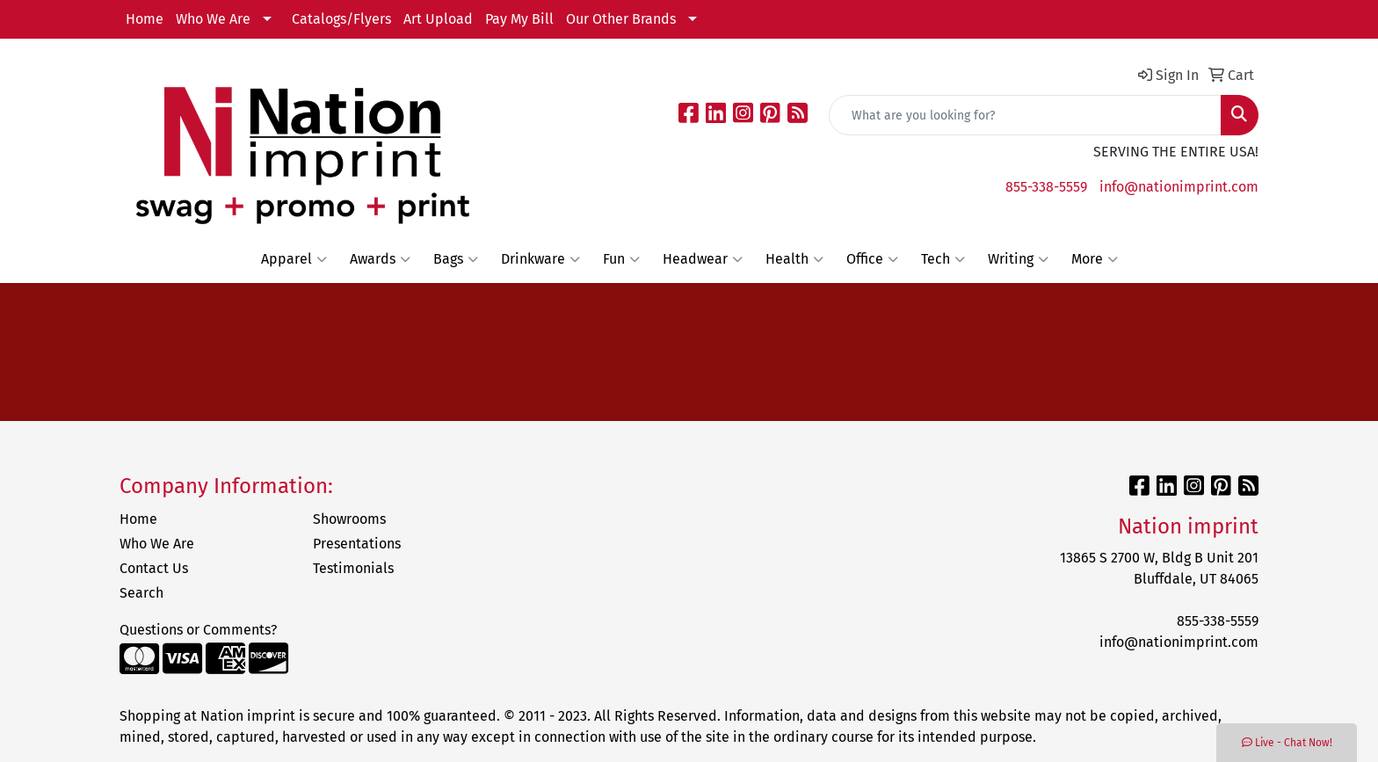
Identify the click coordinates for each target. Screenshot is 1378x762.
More (1094, 259)
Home (144, 19)
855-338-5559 (1046, 186)
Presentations (357, 543)
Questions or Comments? (198, 629)
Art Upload (438, 19)
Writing (1018, 259)
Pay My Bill (519, 19)
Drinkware (540, 259)
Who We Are (213, 19)
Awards (380, 259)
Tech (943, 259)
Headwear (703, 259)
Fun (621, 259)
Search (141, 592)
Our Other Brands (621, 19)
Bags (455, 259)
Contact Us (154, 568)
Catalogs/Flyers (341, 19)
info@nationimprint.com (1178, 186)
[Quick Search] (1025, 115)
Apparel (294, 259)
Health (794, 259)
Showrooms (349, 519)
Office (872, 259)
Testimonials (353, 568)
